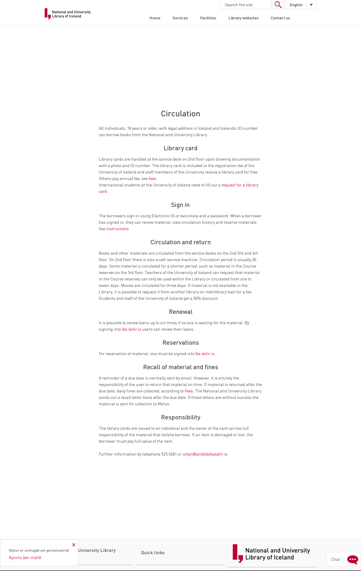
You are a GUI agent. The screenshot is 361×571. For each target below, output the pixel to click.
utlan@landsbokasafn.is (205, 453)
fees (152, 178)
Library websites (243, 17)
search (278, 4)
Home (154, 17)
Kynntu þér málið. (25, 557)
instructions (117, 228)
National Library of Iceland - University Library (68, 13)
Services (180, 17)
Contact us (280, 17)
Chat (345, 559)
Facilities (208, 17)
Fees (189, 390)
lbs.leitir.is (132, 329)
